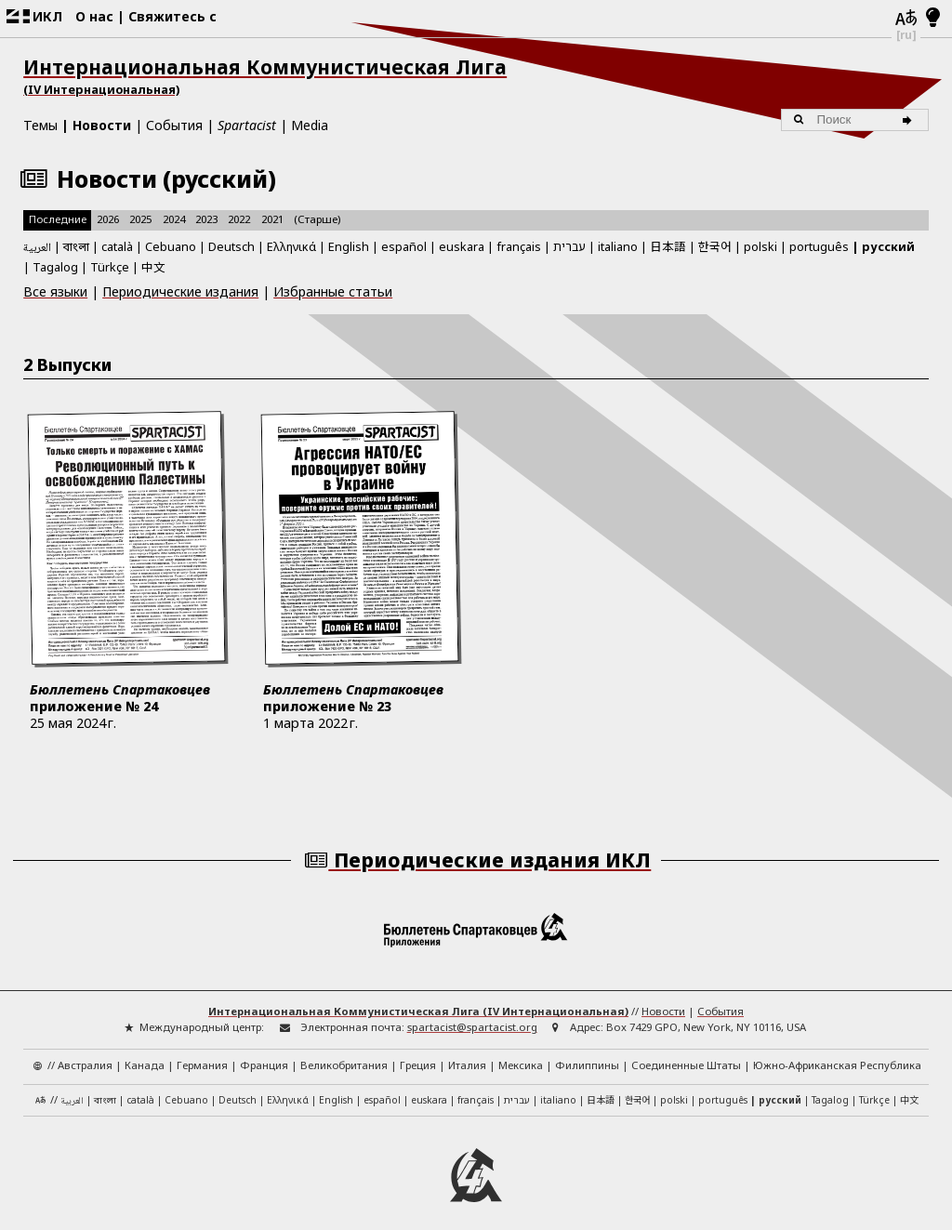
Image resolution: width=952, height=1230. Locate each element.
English (348, 244)
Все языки (55, 291)
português (819, 246)
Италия (467, 1054)
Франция (264, 1054)
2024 (174, 219)
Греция (418, 1054)
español (404, 246)
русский (888, 246)
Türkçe (109, 266)
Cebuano (170, 246)
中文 (153, 266)
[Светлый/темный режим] (932, 19)
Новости (102, 125)
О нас (94, 16)
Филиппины (587, 1054)
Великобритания (344, 1054)
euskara (461, 246)
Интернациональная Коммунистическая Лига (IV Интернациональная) (418, 1001)
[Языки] (906, 18)
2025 (140, 219)
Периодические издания (180, 291)
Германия (202, 1054)
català (117, 246)
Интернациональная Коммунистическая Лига (476, 76)
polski (760, 246)
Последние (57, 219)
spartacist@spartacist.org (472, 1017)
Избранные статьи (332, 291)
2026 (108, 219)
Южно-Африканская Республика (837, 1054)
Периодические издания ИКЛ (476, 849)
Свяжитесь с (172, 16)
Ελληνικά (291, 246)
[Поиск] (910, 120)
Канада (145, 1054)
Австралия (85, 1054)
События (174, 125)
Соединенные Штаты (686, 1054)
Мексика (520, 1054)
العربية (37, 248)
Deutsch (231, 246)
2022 (239, 219)
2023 (206, 219)
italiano (618, 246)
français (518, 246)
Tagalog (55, 266)
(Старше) (317, 219)
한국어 (715, 246)
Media (309, 125)
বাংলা (76, 248)
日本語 (668, 246)
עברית (569, 246)
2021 (272, 219)
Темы (40, 125)
